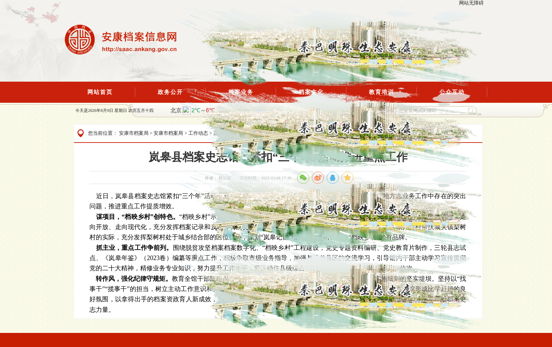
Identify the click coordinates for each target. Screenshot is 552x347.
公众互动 (452, 92)
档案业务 (240, 92)
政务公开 (170, 92)
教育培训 (381, 92)
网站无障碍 (471, 3)
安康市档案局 (134, 133)
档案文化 (311, 92)
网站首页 (100, 92)
